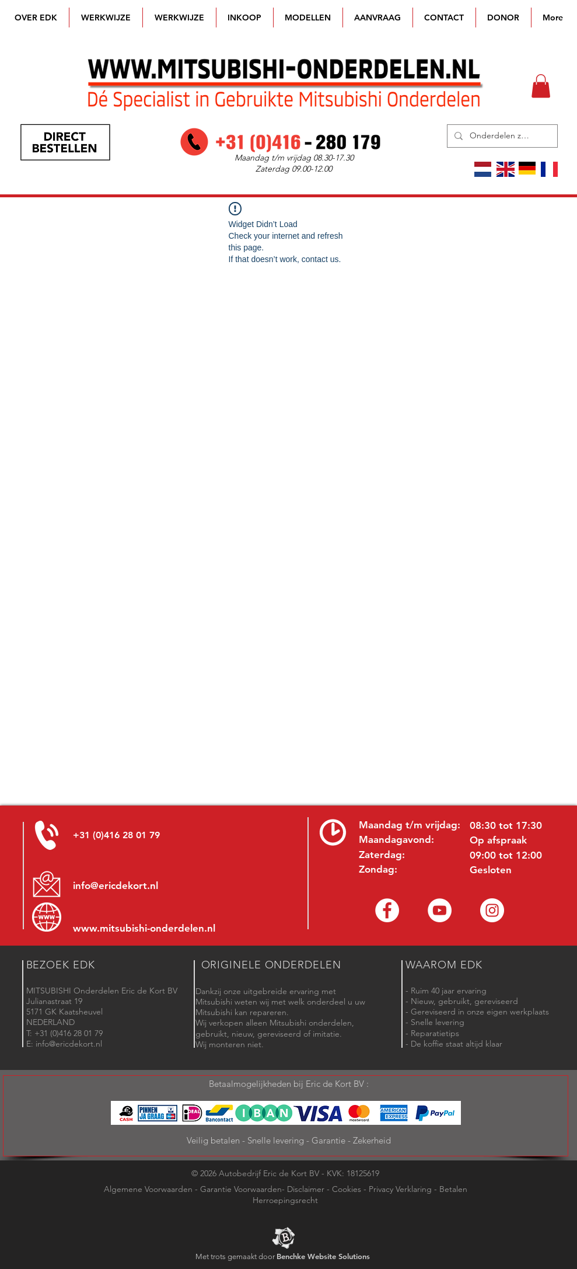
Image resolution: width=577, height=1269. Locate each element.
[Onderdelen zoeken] (501, 136)
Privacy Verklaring (400, 1189)
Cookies (346, 1189)
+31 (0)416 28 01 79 (116, 835)
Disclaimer (305, 1189)
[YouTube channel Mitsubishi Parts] (440, 910)
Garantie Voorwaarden (241, 1189)
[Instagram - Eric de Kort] (492, 910)
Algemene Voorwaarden (148, 1189)
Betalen (453, 1189)
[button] (308, 17)
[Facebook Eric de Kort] (387, 910)
